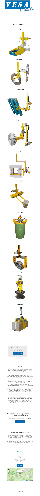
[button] (20, 474)
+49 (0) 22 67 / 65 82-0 (21, 459)
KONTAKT (20, 465)
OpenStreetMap (27, 480)
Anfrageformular (18, 353)
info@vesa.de (21, 461)
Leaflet (23, 480)
